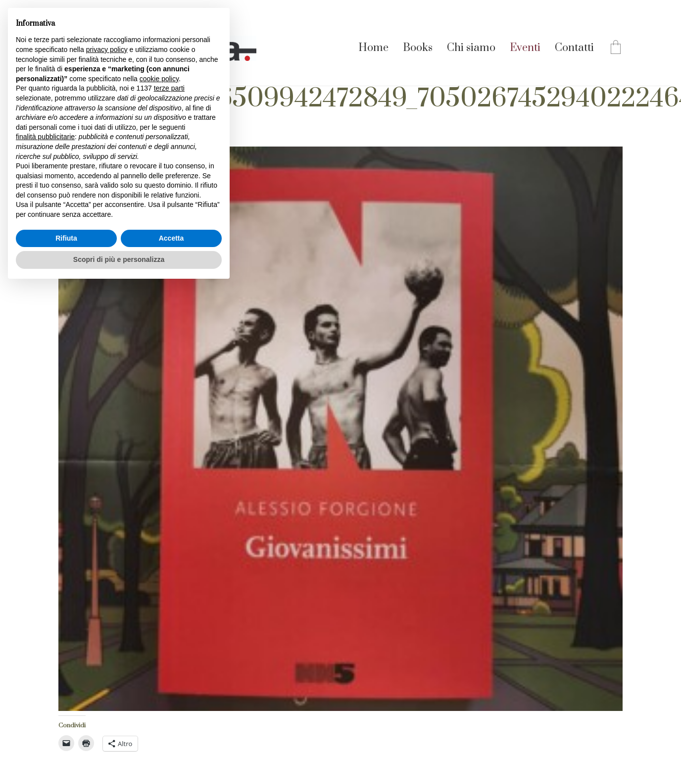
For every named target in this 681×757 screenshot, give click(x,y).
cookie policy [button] (159, 79)
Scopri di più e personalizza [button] (118, 259)
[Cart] (616, 48)
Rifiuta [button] (66, 238)
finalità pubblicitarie (45, 137)
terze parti (169, 88)
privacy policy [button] (107, 49)
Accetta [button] (171, 238)
